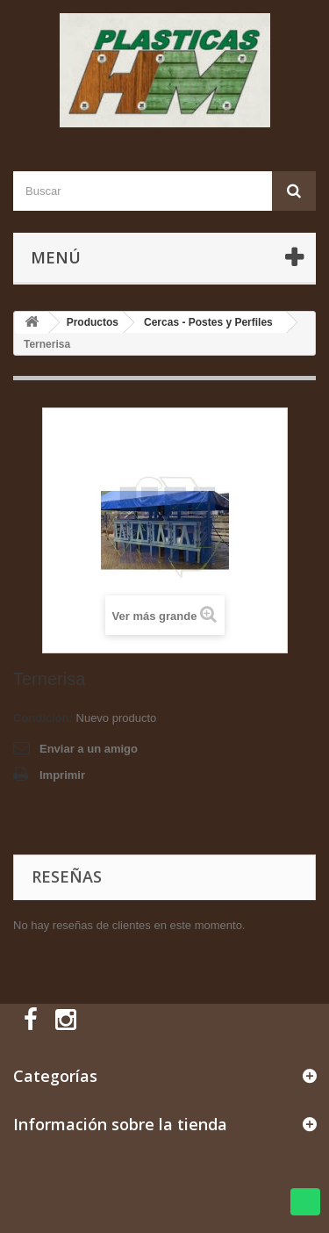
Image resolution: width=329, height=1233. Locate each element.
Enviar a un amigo (88, 748)
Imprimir (62, 775)
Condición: (43, 718)
